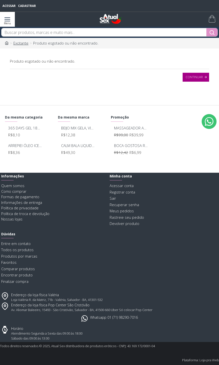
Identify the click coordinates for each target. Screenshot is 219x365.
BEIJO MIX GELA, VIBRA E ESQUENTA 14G (78, 128)
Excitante (20, 43)
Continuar (194, 77)
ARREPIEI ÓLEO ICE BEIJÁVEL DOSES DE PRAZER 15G (25, 146)
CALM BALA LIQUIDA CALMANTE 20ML (78, 146)
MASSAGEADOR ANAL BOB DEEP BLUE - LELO (131, 128)
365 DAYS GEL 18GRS (25, 128)
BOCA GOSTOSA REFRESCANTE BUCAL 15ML (131, 146)
